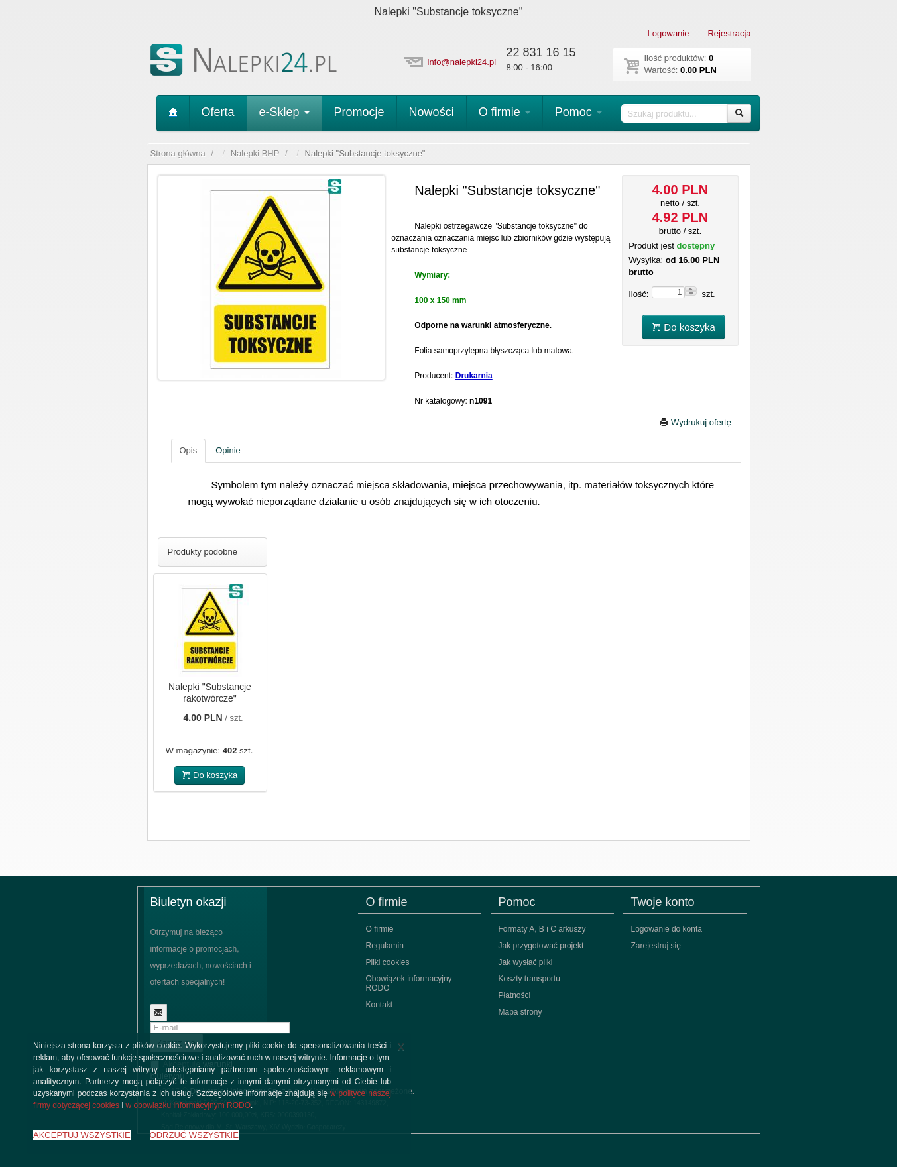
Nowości (431, 112)
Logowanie (668, 33)
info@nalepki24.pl (462, 62)
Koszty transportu (529, 978)
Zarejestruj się (656, 945)
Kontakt (379, 1004)
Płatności (515, 995)
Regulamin (385, 945)
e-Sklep (284, 112)
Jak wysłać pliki (526, 962)
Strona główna (178, 153)
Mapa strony (520, 1012)
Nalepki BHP (255, 153)
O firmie (504, 112)
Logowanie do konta (666, 929)
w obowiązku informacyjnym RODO (188, 1105)
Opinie (228, 450)
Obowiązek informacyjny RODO (409, 983)
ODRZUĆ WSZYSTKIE (194, 1135)
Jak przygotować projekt (541, 945)
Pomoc (578, 112)
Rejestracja (728, 33)
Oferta (218, 112)
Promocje (359, 112)
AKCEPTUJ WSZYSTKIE (82, 1135)
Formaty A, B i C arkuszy (542, 929)
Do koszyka (683, 327)
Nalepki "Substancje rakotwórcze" (209, 692)
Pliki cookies (388, 962)
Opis (189, 450)
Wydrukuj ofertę (695, 422)
